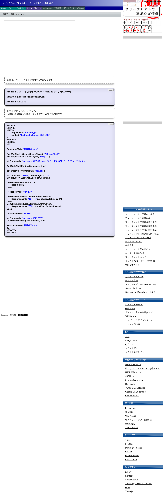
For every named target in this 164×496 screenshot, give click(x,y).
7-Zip (127, 440)
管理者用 (12, 315)
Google (4, 8)
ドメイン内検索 (132, 324)
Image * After (131, 340)
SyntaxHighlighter (133, 288)
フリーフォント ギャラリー (138, 257)
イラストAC (130, 348)
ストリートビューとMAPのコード (141, 284)
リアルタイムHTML (134, 277)
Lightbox (129, 476)
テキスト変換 (131, 280)
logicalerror (47, 8)
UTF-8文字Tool (132, 265)
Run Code (130, 384)
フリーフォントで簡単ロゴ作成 (139, 214)
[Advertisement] (24, 46)
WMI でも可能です (53, 114)
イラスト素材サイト (134, 352)
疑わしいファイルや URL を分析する (142, 368)
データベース (69, 8)
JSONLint (129, 376)
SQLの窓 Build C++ (134, 305)
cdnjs (127, 487)
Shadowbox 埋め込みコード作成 (140, 292)
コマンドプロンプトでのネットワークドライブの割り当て (27, 3)
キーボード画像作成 (134, 253)
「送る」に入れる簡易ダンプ (138, 312)
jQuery (29, 8)
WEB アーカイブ (133, 364)
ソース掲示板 (131, 427)
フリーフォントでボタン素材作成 (140, 230)
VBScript (80, 8)
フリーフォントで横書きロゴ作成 (140, 222)
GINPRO (129, 412)
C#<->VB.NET (132, 396)
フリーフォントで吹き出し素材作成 (142, 234)
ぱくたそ (129, 344)
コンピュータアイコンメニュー (139, 320)
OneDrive (20, 8)
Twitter (12, 8)
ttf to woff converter (134, 380)
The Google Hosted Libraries (138, 484)
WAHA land (130, 416)
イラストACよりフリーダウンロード (142, 261)
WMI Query (130, 316)
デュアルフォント (133, 241)
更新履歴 (58, 8)
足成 (127, 336)
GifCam (128, 452)
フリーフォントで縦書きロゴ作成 (140, 226)
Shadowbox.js (131, 480)
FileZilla (128, 444)
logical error (131, 408)
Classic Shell (131, 459)
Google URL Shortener (135, 392)
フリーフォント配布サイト (137, 249)
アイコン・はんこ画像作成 (137, 218)
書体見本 (129, 245)
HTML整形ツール (133, 372)
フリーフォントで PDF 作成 (138, 238)
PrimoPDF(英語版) (133, 448)
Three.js (37, 8)
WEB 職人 (130, 424)
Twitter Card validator (135, 388)
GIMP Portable (132, 456)
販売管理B (130, 308)
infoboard (4, 315)
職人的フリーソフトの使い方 (138, 420)
